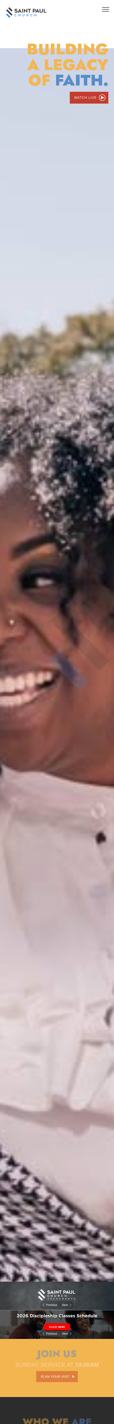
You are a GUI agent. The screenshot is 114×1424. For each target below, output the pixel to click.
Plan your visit (54, 1375)
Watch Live (85, 97)
